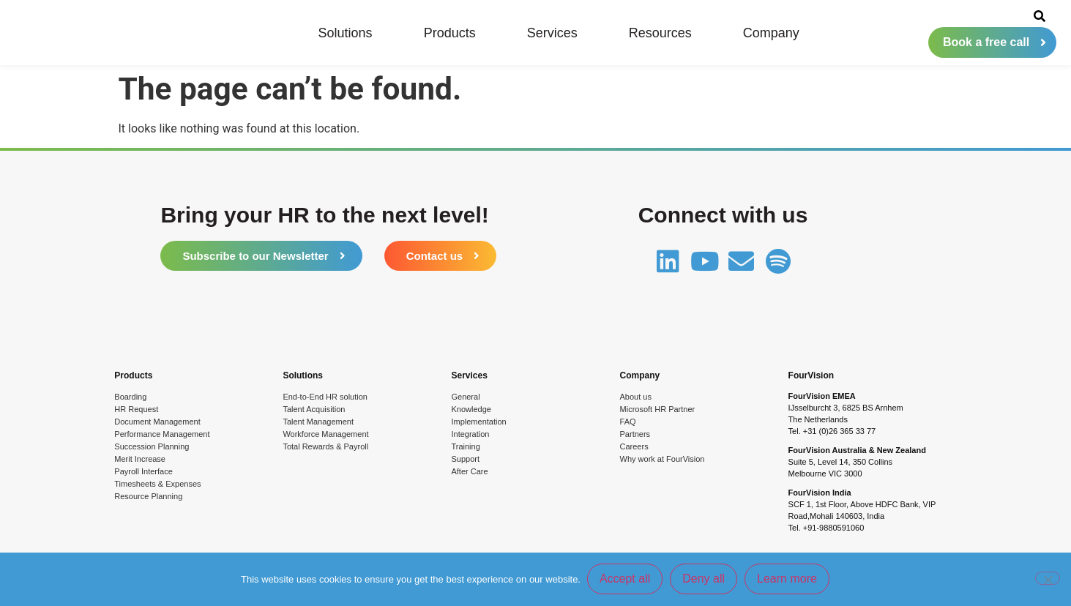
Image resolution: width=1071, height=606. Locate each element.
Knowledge (470, 409)
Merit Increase (139, 458)
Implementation (478, 421)
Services (552, 33)
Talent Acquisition (314, 409)
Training (465, 446)
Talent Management (318, 421)
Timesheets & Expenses (157, 483)
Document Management (157, 421)
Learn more (788, 579)
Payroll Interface (143, 471)
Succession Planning (151, 446)
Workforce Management (325, 434)
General (465, 396)
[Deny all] (1047, 579)
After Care (469, 471)
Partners (635, 434)
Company (771, 33)
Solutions (345, 33)
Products (450, 33)
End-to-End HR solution (325, 396)
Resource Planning (148, 496)
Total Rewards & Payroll (325, 446)
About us (636, 396)
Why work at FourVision (662, 458)
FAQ (628, 421)
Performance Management (161, 434)
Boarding (130, 396)
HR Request (136, 409)
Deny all (704, 579)
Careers (634, 446)
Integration (470, 434)
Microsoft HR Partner (657, 409)
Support (465, 458)
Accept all (625, 579)
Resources (660, 33)
